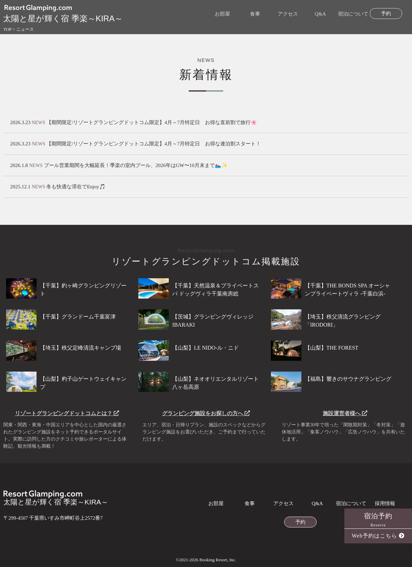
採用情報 (385, 503)
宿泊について (353, 14)
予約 (386, 13)
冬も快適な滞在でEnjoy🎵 (76, 186)
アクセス (288, 14)
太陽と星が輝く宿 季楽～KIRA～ (55, 497)
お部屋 (222, 14)
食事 (255, 14)
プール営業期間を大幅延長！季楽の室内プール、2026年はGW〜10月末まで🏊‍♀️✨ (136, 165)
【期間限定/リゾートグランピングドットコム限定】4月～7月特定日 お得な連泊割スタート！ (153, 143)
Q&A (320, 14)
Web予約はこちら (378, 536)
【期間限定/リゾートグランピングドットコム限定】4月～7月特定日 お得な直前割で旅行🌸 (151, 122)
